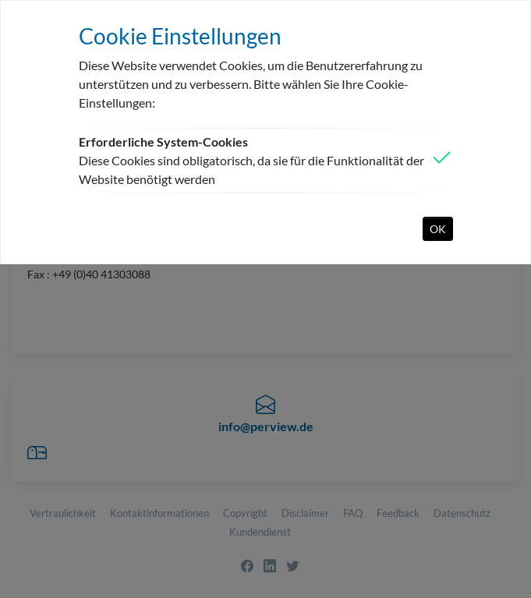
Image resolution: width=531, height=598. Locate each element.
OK (438, 228)
